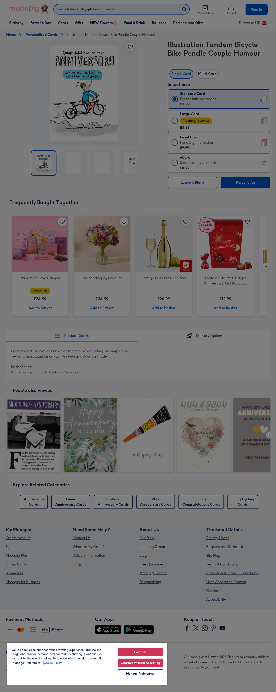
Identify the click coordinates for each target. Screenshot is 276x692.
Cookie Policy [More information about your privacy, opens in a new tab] (53, 662)
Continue (140, 652)
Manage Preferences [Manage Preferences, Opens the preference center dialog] (140, 673)
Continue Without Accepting (140, 662)
